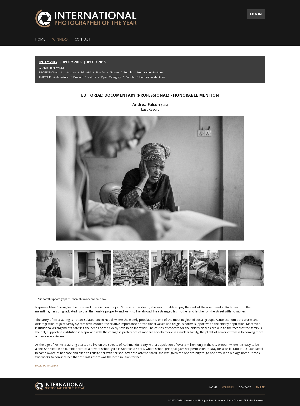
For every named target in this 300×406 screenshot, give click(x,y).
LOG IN (256, 14)
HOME (40, 39)
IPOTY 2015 (96, 62)
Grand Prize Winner (52, 68)
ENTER (260, 387)
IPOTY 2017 (48, 62)
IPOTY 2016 (72, 62)
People (128, 72)
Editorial (86, 72)
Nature (114, 72)
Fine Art (100, 72)
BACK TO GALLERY (46, 365)
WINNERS (60, 39)
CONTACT (83, 39)
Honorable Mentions (150, 72)
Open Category (111, 77)
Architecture (68, 72)
